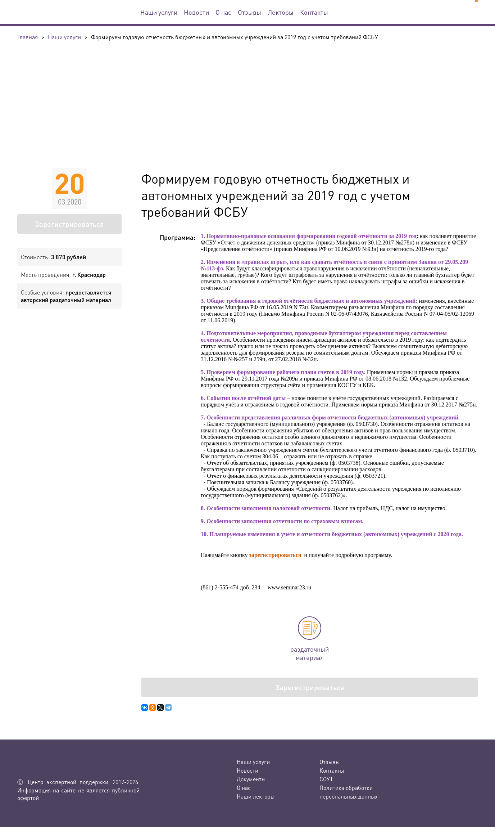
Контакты (314, 12)
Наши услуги (158, 12)
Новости (196, 12)
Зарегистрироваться (69, 224)
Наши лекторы (255, 796)
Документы (251, 779)
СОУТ (326, 779)
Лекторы (281, 12)
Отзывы (249, 12)
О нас (223, 12)
